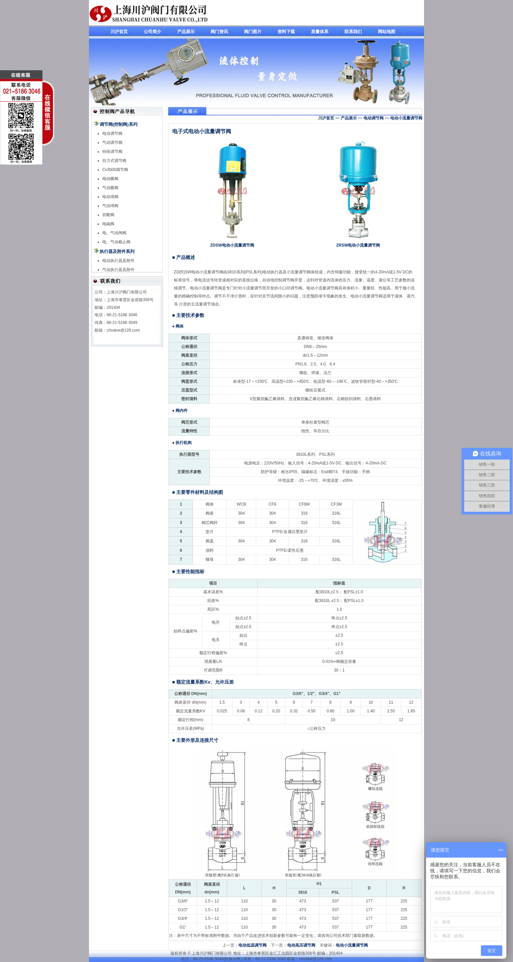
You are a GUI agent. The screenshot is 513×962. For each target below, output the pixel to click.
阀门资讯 (219, 31)
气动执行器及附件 (118, 269)
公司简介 (152, 31)
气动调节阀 (112, 142)
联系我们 (353, 31)
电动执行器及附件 (118, 260)
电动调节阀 (112, 133)
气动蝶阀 (110, 187)
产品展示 (186, 31)
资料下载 (286, 31)
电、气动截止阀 (116, 242)
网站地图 (386, 31)
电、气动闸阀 (114, 233)
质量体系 (319, 31)
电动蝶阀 (110, 178)
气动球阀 (110, 205)
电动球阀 (110, 196)
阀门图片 (253, 31)
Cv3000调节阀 (115, 169)
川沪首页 (119, 31)
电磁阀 (108, 224)
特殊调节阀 (112, 151)
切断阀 (108, 214)
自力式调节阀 (114, 160)
